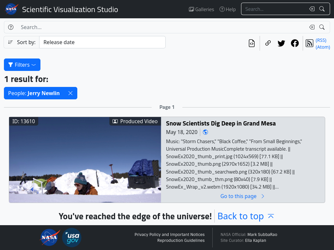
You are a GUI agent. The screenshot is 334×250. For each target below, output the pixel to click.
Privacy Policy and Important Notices (169, 234)
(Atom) (323, 47)
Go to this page (243, 195)
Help (228, 9)
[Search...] (273, 9)
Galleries (201, 9)
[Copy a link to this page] (268, 43)
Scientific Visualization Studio (70, 9)
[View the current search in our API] (251, 43)
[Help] (10, 27)
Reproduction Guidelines (181, 240)
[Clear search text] (310, 9)
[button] (70, 93)
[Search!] (322, 9)
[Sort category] (102, 42)
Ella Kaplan (255, 240)
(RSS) (321, 40)
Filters (22, 64)
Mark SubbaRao (262, 234)
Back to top (246, 216)
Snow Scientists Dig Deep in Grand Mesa (221, 123)
